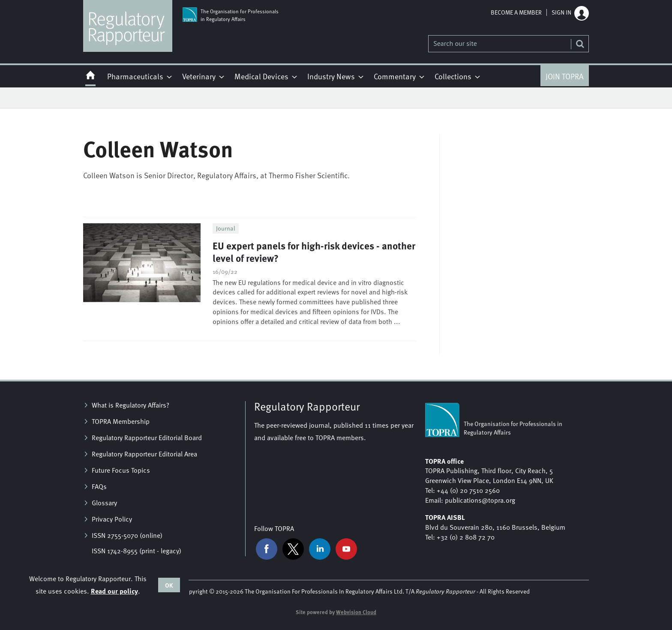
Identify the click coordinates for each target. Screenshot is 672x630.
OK (169, 585)
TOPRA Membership (121, 421)
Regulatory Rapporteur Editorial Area (144, 454)
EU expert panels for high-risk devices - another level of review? (314, 251)
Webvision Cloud (356, 612)
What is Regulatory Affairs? (130, 405)
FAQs (99, 486)
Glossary (104, 503)
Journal (225, 228)
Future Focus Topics (121, 470)
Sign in (561, 12)
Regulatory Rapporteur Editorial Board (147, 437)
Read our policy (114, 591)
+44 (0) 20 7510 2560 (468, 490)
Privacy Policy (112, 519)
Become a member (516, 12)
